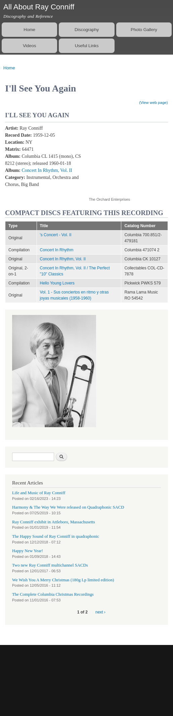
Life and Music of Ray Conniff (38, 493)
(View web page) (153, 103)
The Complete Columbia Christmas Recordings (53, 594)
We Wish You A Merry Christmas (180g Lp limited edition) (63, 580)
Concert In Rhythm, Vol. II (46, 170)
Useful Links (87, 45)
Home (29, 29)
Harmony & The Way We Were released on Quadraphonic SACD (68, 507)
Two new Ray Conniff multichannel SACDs (50, 565)
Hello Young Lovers (57, 283)
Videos (29, 45)
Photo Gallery (144, 29)
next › (100, 612)
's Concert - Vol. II (56, 235)
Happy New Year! (27, 550)
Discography (87, 29)
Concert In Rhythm (57, 250)
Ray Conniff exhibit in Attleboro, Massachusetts (53, 522)
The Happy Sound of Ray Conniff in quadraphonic (55, 536)
